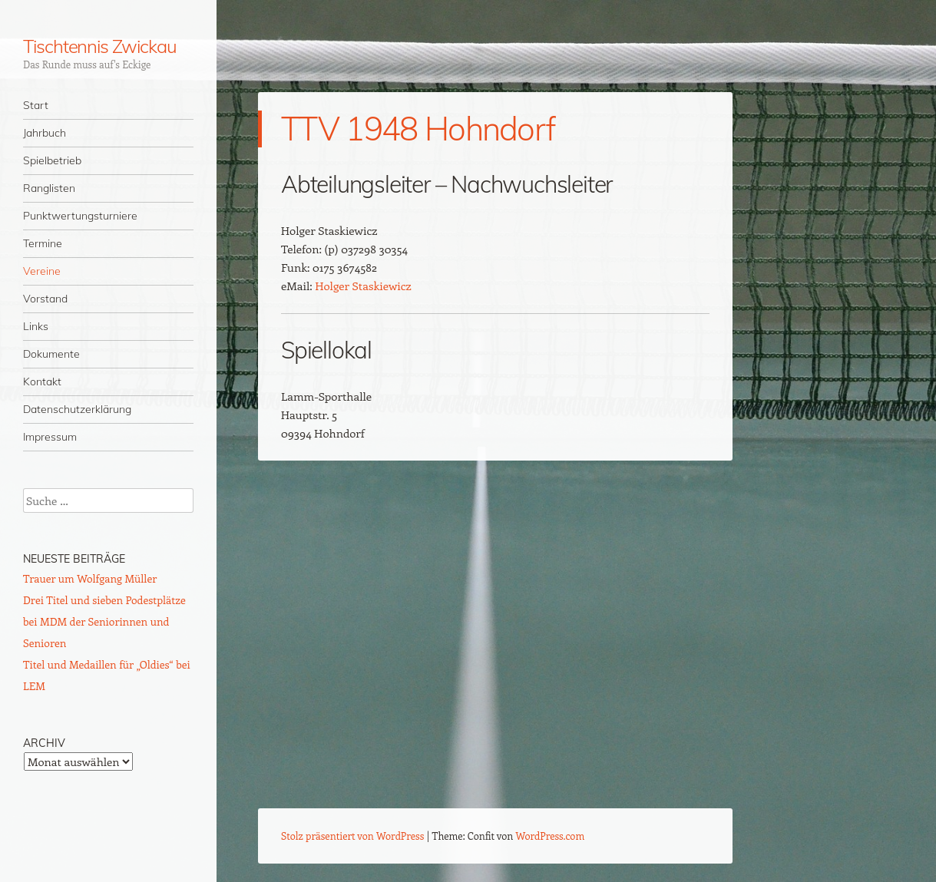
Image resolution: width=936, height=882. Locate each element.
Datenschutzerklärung (77, 409)
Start (35, 105)
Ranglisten (49, 188)
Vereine (42, 271)
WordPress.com (550, 835)
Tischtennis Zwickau (99, 46)
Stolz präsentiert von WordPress (352, 835)
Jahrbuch (44, 133)
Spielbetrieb (52, 160)
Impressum (50, 437)
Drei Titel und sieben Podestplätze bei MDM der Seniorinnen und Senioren (104, 621)
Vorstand (45, 299)
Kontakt (42, 381)
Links (35, 326)
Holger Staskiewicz (363, 285)
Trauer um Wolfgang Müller (90, 578)
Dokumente (51, 354)
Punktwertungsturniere (80, 216)
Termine (42, 243)
